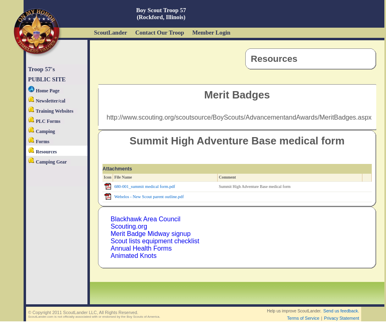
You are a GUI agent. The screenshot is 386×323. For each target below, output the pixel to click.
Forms (38, 141)
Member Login (211, 32)
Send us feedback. (341, 310)
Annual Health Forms (141, 248)
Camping (41, 131)
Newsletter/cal (46, 101)
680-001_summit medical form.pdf (144, 186)
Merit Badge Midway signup (151, 233)
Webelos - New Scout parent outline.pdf (149, 196)
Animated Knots (134, 255)
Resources (42, 152)
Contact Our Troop (159, 32)
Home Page (43, 91)
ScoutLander (110, 32)
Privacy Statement (341, 318)
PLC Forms (44, 121)
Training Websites (50, 111)
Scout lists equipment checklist (155, 241)
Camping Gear (47, 162)
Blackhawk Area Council (146, 219)
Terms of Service (303, 318)
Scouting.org (129, 226)
